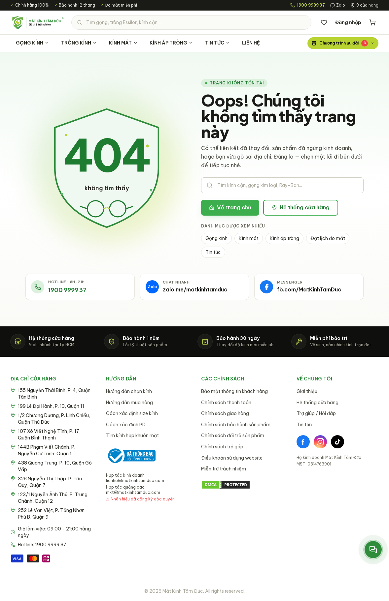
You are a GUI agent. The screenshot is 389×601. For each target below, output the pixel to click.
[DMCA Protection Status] (242, 485)
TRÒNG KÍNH (79, 43)
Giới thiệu (307, 391)
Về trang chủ (230, 207)
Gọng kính (216, 238)
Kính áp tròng (284, 238)
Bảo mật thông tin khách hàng (234, 391)
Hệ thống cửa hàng (301, 207)
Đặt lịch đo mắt (327, 238)
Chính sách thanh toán (226, 403)
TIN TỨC (217, 43)
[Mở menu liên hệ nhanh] (373, 549)
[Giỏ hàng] (372, 22)
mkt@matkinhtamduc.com (133, 492)
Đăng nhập (348, 22)
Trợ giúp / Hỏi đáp (316, 413)
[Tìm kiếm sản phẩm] (191, 22)
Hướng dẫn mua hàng (129, 403)
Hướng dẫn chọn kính (129, 391)
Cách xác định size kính (132, 413)
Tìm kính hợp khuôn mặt (132, 435)
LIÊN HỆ (251, 43)
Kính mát (249, 238)
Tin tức (213, 252)
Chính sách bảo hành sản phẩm (235, 425)
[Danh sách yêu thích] (324, 22)
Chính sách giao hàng (225, 413)
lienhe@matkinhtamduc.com (135, 480)
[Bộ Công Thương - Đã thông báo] (131, 455)
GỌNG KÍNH (32, 43)
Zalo (337, 5)
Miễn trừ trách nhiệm (223, 469)
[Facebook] (303, 441)
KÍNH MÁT (123, 43)
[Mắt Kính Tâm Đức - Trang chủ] (38, 22)
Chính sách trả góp (222, 447)
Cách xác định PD (126, 425)
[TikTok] (337, 441)
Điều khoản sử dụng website (232, 458)
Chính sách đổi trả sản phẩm (232, 435)
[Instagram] (320, 441)
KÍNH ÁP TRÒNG (171, 43)
